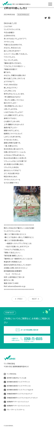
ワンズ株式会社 (10, 374)
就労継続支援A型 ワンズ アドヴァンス (17, 382)
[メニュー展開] (51, 3)
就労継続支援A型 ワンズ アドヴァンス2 (17, 386)
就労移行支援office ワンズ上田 (15, 378)
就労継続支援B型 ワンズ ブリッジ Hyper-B (18, 390)
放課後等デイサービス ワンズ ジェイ (16, 402)
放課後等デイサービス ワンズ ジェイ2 (17, 406)
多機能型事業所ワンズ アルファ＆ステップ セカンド (21, 398)
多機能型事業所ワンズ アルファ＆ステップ (18, 394)
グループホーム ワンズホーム (14, 409)
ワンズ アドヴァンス (23, 15)
